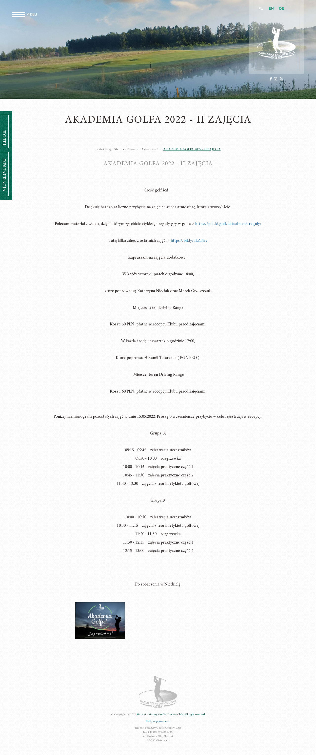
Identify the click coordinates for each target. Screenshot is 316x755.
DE (281, 8)
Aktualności (149, 149)
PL (260, 8)
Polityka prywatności (158, 721)
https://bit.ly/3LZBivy (189, 241)
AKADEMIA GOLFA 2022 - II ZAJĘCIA (192, 149)
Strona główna (125, 149)
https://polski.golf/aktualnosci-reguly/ (228, 224)
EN (271, 8)
